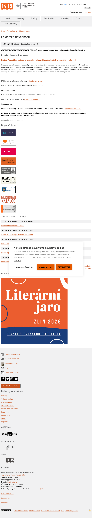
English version (11, 368)
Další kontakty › (7, 493)
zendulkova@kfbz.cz (73, 109)
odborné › (87, 268)
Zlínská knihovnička (12, 354)
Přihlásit (88, 12)
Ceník (3, 418)
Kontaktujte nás (71, 510)
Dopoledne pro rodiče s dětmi (12, 225)
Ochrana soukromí (21, 510)
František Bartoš (11, 363)
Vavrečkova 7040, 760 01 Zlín (13, 475)
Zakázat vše (45, 267)
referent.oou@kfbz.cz (38, 489)
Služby (34, 18)
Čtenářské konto (7, 405)
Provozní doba (6, 402)
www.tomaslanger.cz (32, 99)
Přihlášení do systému (90, 510)
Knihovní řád (6, 415)
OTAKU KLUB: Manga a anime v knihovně (17, 235)
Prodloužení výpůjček (9, 409)
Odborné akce (24, 31)
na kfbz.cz (82, 4)
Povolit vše (64, 267)
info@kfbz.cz (12, 482)
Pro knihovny (10, 24)
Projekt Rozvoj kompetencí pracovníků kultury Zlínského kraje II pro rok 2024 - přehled (38, 60)
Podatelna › (5, 498)
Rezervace (5, 412)
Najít (61, 4)
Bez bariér (49, 18)
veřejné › (87, 266)
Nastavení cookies (24, 267)
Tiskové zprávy (7, 399)
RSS (63, 510)
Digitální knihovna (12, 359)
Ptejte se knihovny (12, 372)
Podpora (4, 503)
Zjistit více (17, 260)
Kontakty (65, 18)
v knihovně (70, 4)
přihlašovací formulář (36, 81)
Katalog (20, 18)
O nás (79, 18)
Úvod (7, 18)
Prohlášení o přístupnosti (50, 510)
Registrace (5, 422)
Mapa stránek (34, 510)
